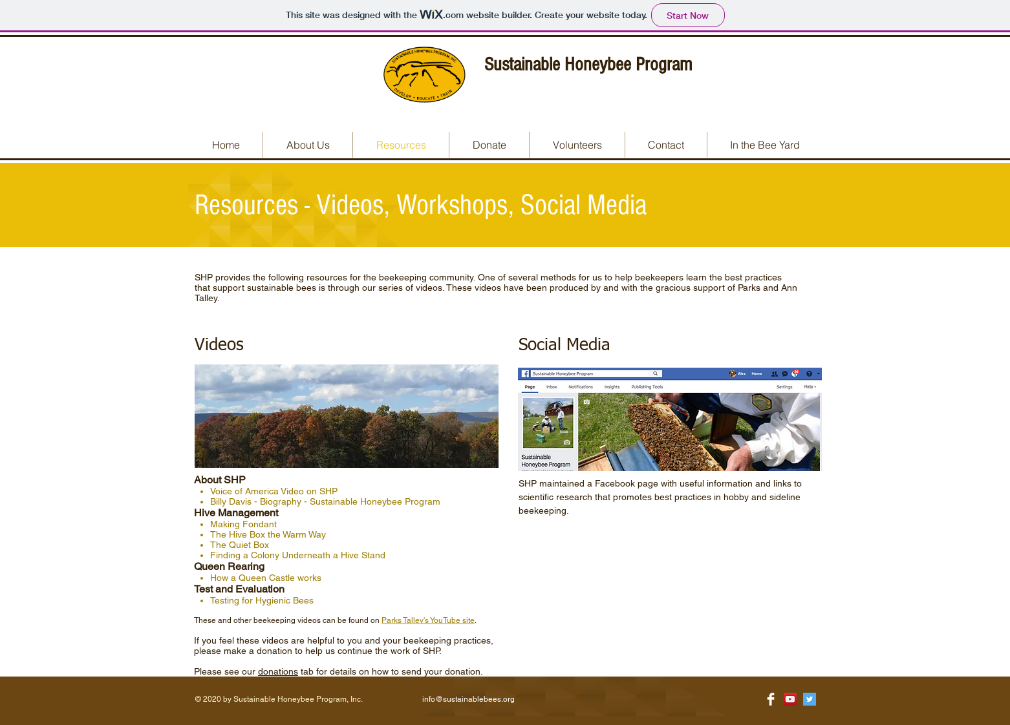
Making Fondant (243, 524)
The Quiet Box (239, 545)
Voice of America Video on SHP (274, 491)
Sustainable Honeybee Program (588, 65)
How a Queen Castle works (265, 578)
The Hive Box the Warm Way (268, 534)
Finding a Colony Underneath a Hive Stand (297, 555)
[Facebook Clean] (770, 699)
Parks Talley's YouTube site (428, 620)
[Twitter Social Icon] (809, 699)
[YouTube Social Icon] (790, 699)
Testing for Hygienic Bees (262, 600)
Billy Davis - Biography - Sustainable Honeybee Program (325, 501)
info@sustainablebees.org (468, 699)
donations (278, 671)
